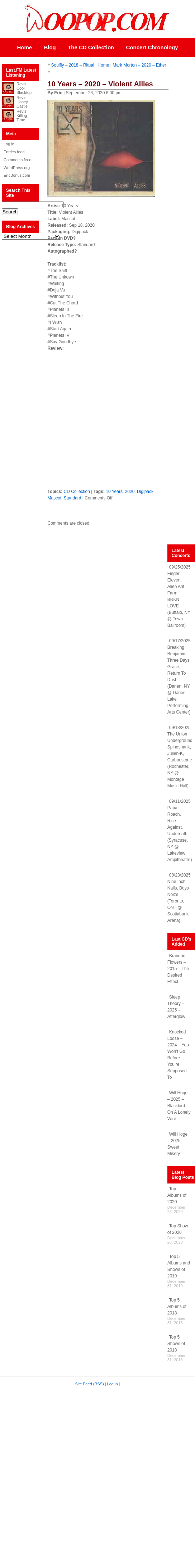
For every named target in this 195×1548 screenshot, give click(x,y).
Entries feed (14, 152)
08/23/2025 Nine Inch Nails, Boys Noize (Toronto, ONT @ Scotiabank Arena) (179, 898)
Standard (72, 498)
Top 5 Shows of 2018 (176, 1344)
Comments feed (18, 160)
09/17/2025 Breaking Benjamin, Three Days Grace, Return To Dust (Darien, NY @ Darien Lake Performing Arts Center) (179, 676)
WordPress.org (17, 168)
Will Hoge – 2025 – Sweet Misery (177, 1144)
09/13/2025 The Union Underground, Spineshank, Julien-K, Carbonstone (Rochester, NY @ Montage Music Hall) (180, 756)
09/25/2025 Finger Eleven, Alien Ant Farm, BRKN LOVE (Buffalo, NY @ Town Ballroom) (179, 596)
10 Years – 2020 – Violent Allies (100, 84)
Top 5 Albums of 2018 (176, 1307)
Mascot (54, 498)
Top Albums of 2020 (176, 1195)
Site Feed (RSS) (89, 1384)
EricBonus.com (17, 175)
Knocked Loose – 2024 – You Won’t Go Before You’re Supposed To (178, 1054)
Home (24, 47)
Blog (50, 47)
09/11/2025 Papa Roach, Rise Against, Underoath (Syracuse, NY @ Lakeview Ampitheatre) (179, 830)
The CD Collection (91, 47)
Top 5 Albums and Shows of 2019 (178, 1266)
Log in (9, 144)
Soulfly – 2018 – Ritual (72, 65)
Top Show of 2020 (177, 1229)
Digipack (145, 491)
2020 (130, 491)
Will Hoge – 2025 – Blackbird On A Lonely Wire (179, 1105)
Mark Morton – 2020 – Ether (139, 65)
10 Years (114, 491)
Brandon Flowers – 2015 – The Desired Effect (178, 968)
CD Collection (77, 491)
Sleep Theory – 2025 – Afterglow (176, 1007)
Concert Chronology (152, 47)
